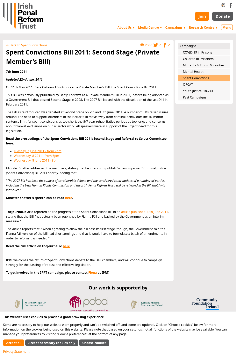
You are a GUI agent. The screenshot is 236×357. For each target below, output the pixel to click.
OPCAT (188, 84)
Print (146, 45)
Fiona (92, 272)
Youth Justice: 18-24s (198, 91)
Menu (227, 27)
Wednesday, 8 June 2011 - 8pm (36, 160)
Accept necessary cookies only (51, 343)
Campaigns (175, 27)
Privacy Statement (16, 351)
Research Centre (203, 27)
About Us (126, 27)
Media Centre (150, 27)
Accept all (13, 343)
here (68, 198)
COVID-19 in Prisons (197, 52)
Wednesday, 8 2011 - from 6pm (37, 156)
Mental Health (193, 71)
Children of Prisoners (198, 59)
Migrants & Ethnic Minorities (203, 65)
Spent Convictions (196, 78)
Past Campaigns (194, 97)
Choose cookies (94, 343)
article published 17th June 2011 (144, 212)
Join (202, 16)
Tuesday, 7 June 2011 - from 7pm (37, 151)
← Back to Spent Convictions (26, 45)
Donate (223, 16)
